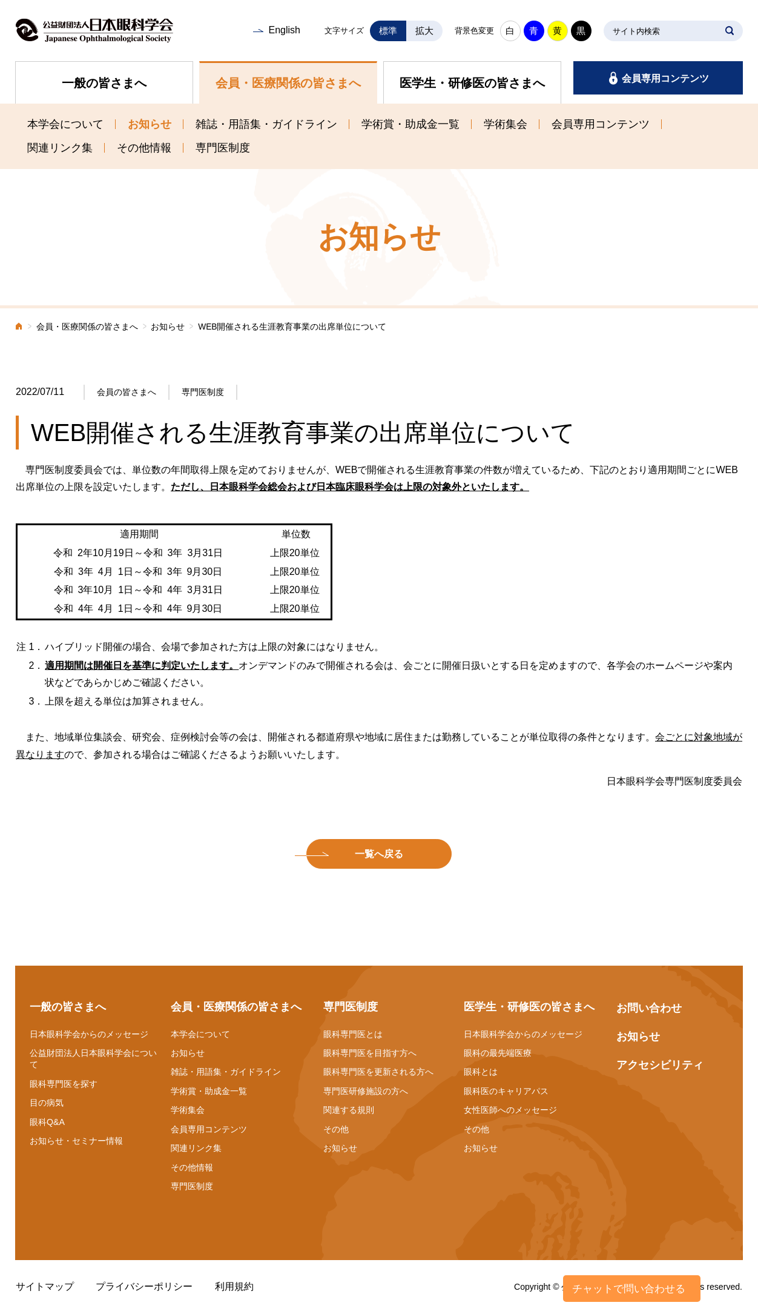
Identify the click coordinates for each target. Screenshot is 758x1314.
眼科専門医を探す (63, 1084)
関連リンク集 (60, 148)
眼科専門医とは (353, 1034)
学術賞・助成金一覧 (410, 124)
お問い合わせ (649, 1008)
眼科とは (481, 1072)
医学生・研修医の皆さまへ (472, 83)
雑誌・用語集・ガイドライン (266, 124)
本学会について (65, 124)
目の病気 (47, 1102)
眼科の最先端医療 (498, 1053)
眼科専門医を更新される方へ (378, 1072)
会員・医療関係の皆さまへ (288, 83)
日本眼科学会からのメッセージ (89, 1034)
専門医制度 (223, 148)
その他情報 (144, 148)
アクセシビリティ (660, 1065)
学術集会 (505, 124)
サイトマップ (45, 1286)
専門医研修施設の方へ (365, 1091)
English (284, 30)
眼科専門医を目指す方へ (370, 1053)
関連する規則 (348, 1110)
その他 (336, 1129)
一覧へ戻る (379, 854)
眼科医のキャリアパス (506, 1091)
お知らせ (149, 124)
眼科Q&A (47, 1122)
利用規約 (234, 1286)
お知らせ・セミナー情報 (76, 1141)
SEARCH (729, 31)
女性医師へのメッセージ (510, 1110)
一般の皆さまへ (104, 83)
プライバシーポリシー (144, 1286)
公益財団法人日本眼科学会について (93, 1059)
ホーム (19, 327)
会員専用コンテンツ (665, 78)
